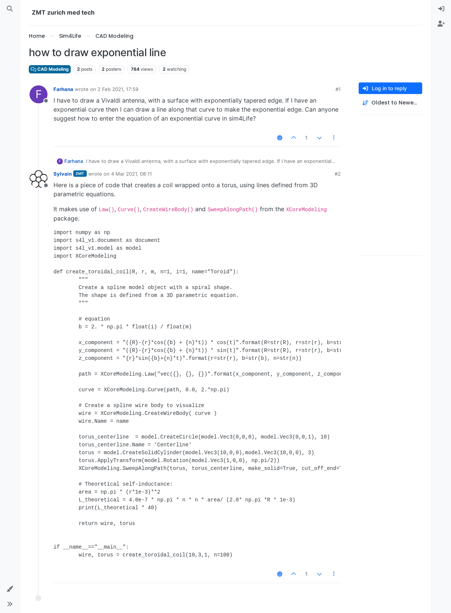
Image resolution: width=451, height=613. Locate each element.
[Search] (9, 9)
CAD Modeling (50, 69)
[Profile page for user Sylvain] (38, 179)
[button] (9, 589)
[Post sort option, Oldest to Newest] (390, 103)
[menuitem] (441, 9)
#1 (338, 89)
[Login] (441, 9)
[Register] (441, 24)
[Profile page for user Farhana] (38, 94)
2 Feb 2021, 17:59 (118, 89)
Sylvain (62, 174)
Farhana (63, 89)
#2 (338, 174)
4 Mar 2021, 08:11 (131, 174)
